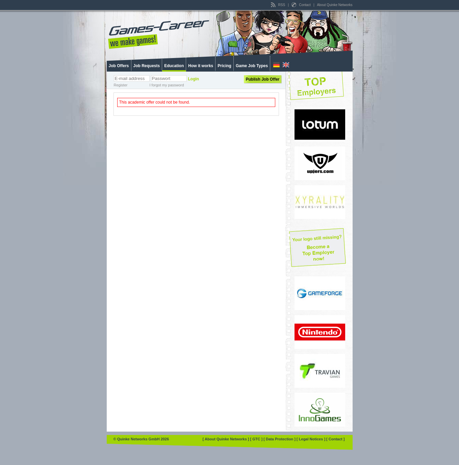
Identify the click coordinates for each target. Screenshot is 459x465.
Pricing (224, 65)
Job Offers (119, 65)
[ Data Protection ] (280, 439)
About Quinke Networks (334, 5)
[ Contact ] (335, 439)
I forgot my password (167, 85)
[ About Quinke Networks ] (226, 439)
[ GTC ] (257, 439)
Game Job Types (252, 65)
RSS (278, 5)
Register (121, 85)
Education (174, 65)
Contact (301, 5)
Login (193, 79)
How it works (200, 65)
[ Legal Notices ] (311, 439)
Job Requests (146, 65)
